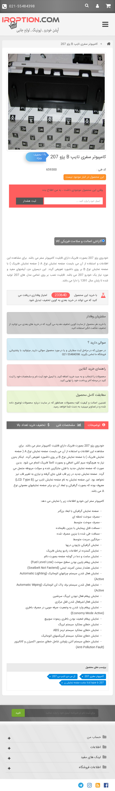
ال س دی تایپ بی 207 (63, 676)
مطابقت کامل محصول (91, 395)
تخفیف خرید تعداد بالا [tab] (33, 425)
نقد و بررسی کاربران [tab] (89, 433)
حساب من (94, 737)
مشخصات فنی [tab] (68, 425)
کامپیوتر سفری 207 (94, 676)
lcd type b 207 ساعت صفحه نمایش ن (84, 683)
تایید (18, 713)
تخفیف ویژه (38, 156)
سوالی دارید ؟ (97, 343)
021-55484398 (18, 6)
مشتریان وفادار (96, 316)
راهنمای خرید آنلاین (92, 369)
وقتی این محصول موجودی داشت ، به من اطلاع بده (72, 190)
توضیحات (96, 425)
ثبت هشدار (29, 201)
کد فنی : (101, 169)
